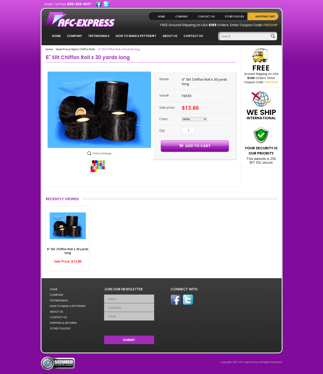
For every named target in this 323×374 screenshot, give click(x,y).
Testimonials (98, 36)
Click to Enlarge (101, 153)
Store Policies (234, 16)
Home (161, 16)
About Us (169, 36)
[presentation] (129, 327)
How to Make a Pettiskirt (136, 36)
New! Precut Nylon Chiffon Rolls (75, 49)
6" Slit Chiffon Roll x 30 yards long (67, 251)
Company (181, 16)
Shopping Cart (265, 16)
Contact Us (206, 16)
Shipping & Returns (63, 323)
